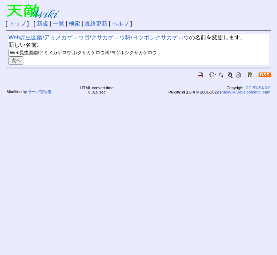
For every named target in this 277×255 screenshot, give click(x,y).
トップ (17, 24)
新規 (42, 24)
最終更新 (96, 24)
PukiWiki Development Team (245, 92)
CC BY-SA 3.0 (258, 88)
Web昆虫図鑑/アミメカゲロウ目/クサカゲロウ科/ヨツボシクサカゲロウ (99, 37)
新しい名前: (23, 45)
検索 (74, 24)
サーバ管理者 (39, 92)
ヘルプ (120, 24)
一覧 (58, 24)
